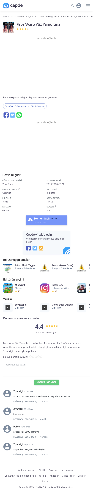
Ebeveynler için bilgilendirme (20, 475)
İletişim (45, 481)
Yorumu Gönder (47, 382)
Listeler (82, 475)
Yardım (42, 475)
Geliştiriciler (68, 475)
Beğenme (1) (31, 419)
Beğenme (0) (31, 401)
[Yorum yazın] (46, 368)
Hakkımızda (66, 470)
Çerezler (53, 470)
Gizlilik (41, 470)
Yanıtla (44, 401)
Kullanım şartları (26, 470)
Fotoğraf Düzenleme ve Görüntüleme (25, 106)
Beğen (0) (18, 401)
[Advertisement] (46, 49)
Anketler (54, 475)
